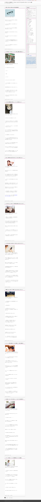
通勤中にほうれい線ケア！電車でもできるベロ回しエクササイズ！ (14, 289)
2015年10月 (28, 47)
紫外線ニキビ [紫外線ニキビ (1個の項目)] (35, 62)
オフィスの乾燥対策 (10, 495)
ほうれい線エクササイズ (11, 340)
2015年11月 (28, 46)
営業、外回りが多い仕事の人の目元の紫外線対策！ (12, 7)
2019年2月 (28, 45)
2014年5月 (28, 52)
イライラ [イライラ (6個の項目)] (29, 57)
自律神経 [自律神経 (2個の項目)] (32, 63)
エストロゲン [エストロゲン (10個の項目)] (31, 57)
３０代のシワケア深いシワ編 (11, 240)
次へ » (11, 497)
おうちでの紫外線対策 (29, 19)
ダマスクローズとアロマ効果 (30, 28)
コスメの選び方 (28, 23)
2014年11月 (28, 51)
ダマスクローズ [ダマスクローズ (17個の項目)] (30, 58)
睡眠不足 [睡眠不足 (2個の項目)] (33, 62)
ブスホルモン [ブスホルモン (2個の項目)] (33, 59)
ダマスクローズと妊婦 (29, 29)
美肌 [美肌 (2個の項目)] (26, 63)
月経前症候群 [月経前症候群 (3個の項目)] (28, 62)
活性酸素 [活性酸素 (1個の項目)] (30, 62)
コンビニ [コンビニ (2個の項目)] (34, 57)
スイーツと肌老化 (28, 26)
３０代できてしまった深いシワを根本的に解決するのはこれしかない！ (15, 203)
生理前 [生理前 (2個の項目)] (31, 62)
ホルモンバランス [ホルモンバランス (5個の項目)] (30, 60)
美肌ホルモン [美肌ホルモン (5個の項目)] (28, 63)
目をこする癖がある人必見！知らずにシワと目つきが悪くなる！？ (14, 157)
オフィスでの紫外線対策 (29, 21)
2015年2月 (28, 49)
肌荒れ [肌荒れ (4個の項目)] (30, 63)
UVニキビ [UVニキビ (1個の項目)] (27, 57)
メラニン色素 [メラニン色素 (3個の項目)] (33, 60)
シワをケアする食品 (11, 99)
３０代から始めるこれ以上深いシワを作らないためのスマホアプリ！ (15, 243)
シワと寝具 (28, 24)
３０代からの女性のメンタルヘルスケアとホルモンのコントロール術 (18, 2)
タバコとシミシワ (28, 27)
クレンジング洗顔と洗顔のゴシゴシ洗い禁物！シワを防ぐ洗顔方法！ (15, 343)
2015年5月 (28, 48)
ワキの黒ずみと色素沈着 (29, 55)
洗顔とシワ (10, 396)
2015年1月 (28, 50)
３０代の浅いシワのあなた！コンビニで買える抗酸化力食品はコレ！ (15, 51)
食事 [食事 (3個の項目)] (33, 63)
